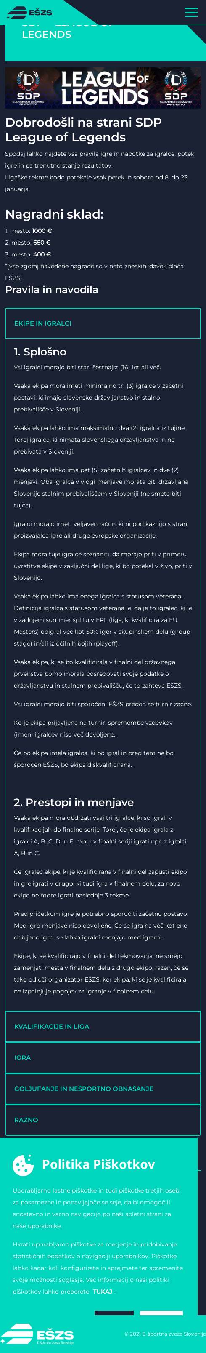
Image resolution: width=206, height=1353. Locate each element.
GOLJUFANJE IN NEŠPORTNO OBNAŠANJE (83, 1089)
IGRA (22, 1058)
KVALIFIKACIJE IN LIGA (51, 1026)
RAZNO (26, 1120)
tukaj (102, 1291)
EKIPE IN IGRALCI (42, 323)
